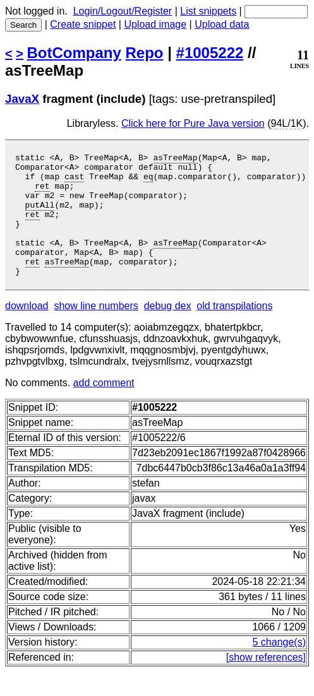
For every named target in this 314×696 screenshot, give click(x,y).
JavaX (22, 98)
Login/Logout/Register (122, 11)
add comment (104, 407)
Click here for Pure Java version (193, 123)
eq (148, 181)
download (27, 330)
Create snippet (83, 24)
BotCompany (74, 52)
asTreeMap (175, 159)
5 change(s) (279, 666)
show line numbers (96, 330)
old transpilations (234, 330)
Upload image (155, 24)
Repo (145, 52)
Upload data (222, 24)
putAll (40, 215)
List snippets (208, 11)
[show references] (266, 681)
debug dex (167, 330)
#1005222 (210, 52)
